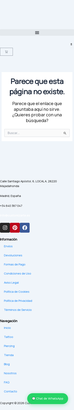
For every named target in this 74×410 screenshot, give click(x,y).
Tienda (9, 355)
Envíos (8, 246)
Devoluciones (13, 255)
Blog (7, 364)
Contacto (10, 391)
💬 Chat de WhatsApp (47, 398)
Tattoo (8, 337)
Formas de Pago (14, 264)
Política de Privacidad (18, 301)
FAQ (6, 382)
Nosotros (10, 373)
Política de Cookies (16, 291)
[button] (37, 32)
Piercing (9, 346)
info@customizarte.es (15, 215)
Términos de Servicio (18, 310)
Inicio (7, 328)
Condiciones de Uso (17, 273)
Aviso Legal (11, 282)
